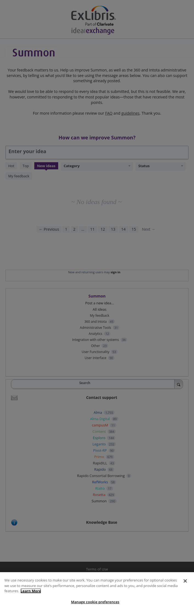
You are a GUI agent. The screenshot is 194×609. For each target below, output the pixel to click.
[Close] (185, 584)
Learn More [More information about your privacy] (31, 593)
